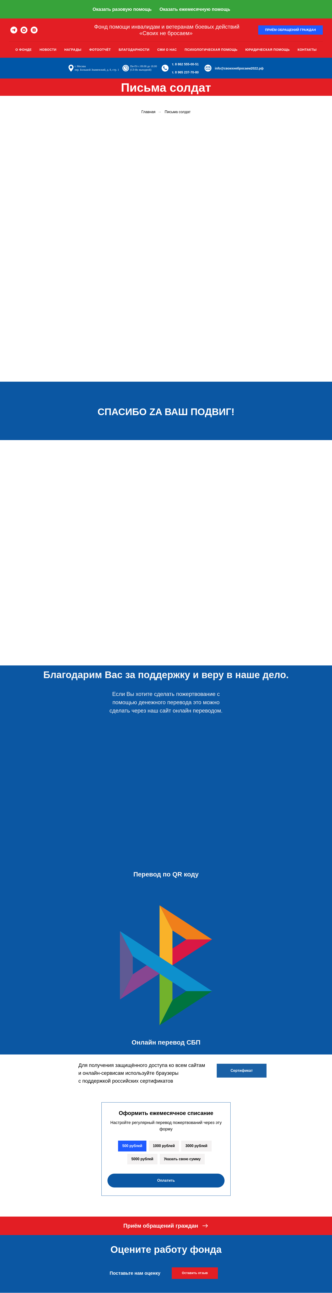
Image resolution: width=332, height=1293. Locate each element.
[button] (290, 30)
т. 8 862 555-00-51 (185, 64)
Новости (47, 49)
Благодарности (134, 49)
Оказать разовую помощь (121, 9)
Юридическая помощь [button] (267, 49)
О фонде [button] (23, 49)
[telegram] (13, 30)
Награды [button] (72, 49)
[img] (167, 651)
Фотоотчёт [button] (100, 49)
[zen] (34, 30)
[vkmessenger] (24, 30)
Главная (148, 112)
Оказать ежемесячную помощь (195, 9)
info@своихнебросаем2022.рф (239, 68)
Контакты (307, 49)
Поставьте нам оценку (135, 1273)
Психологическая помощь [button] (211, 49)
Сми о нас (167, 49)
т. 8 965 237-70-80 (185, 72)
